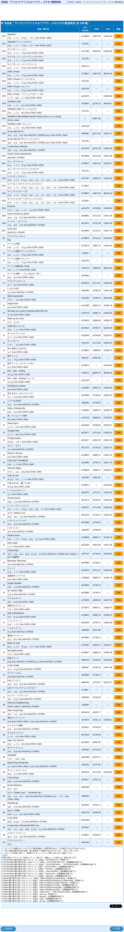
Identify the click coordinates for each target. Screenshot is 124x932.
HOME (71, 2)
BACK (9, 928)
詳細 (118, 36)
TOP (117, 928)
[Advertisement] (62, 12)
